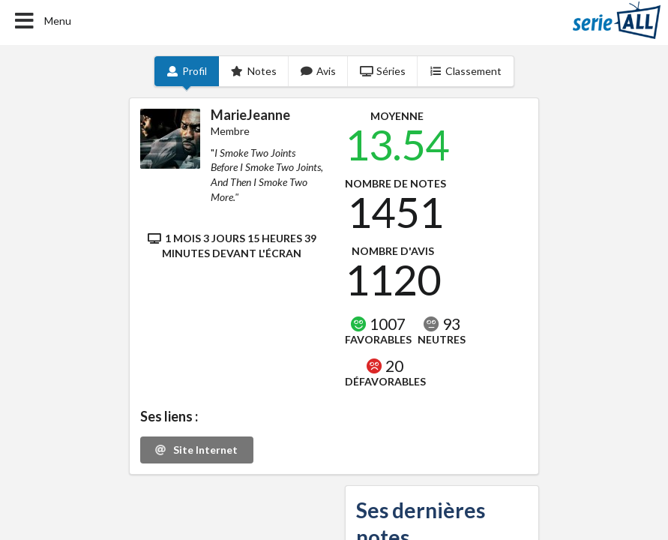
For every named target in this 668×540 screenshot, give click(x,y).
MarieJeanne (250, 114)
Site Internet (196, 449)
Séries (383, 70)
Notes (254, 70)
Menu (41, 21)
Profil (187, 70)
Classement (466, 70)
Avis (319, 70)
